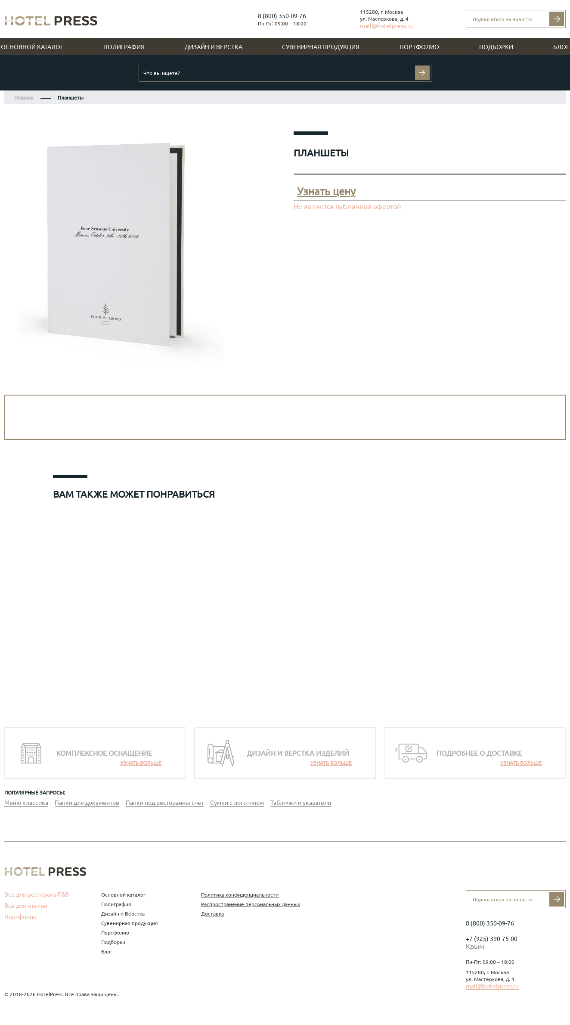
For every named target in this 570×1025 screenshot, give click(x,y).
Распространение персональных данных (250, 904)
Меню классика (26, 802)
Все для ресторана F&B (36, 894)
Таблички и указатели (300, 802)
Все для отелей (25, 905)
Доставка (212, 913)
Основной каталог (32, 47)
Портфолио (419, 47)
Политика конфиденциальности (240, 894)
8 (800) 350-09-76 (282, 15)
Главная (24, 97)
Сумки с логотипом (237, 802)
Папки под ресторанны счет (165, 802)
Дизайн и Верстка (213, 47)
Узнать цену (326, 191)
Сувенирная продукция (320, 47)
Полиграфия (124, 47)
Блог (561, 47)
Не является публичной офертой (347, 206)
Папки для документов (87, 802)
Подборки (496, 47)
